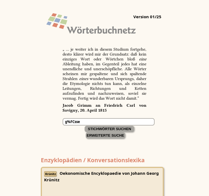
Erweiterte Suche (105, 135)
